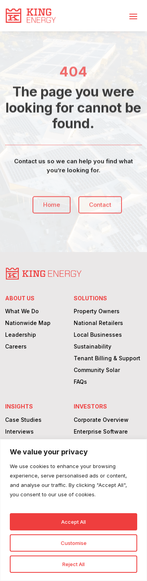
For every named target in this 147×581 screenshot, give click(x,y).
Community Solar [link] (97, 370)
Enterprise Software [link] (101, 432)
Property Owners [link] (97, 311)
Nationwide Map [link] (28, 323)
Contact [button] (100, 208)
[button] (133, 16)
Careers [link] (16, 347)
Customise (74, 543)
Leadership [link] (20, 335)
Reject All (73, 564)
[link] (30, 16)
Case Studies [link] (23, 420)
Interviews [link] (19, 432)
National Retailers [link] (98, 323)
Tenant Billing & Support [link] (107, 358)
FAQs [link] (80, 382)
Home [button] (52, 208)
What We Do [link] (22, 311)
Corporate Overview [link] (101, 420)
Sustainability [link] (92, 347)
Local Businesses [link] (98, 335)
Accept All (73, 522)
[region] (73, 510)
